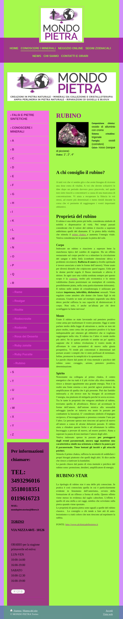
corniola (73, 278)
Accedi (109, 610)
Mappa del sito (30, 610)
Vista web (108, 614)
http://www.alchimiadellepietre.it (82, 524)
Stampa (16, 610)
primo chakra (79, 234)
